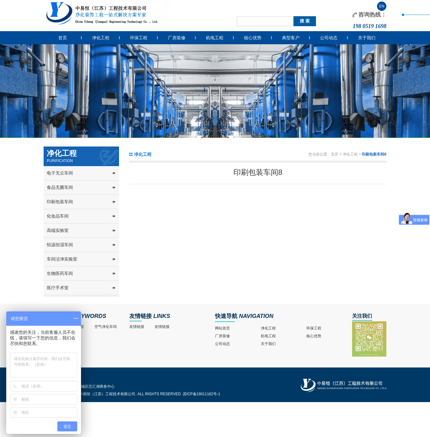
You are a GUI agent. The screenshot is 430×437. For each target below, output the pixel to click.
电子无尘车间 (60, 172)
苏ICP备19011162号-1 (201, 394)
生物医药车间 (60, 273)
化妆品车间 (58, 216)
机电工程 (214, 37)
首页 (62, 37)
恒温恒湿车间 (60, 244)
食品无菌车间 (60, 187)
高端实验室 (58, 230)
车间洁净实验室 (62, 259)
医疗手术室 (58, 287)
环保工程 (138, 37)
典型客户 (290, 37)
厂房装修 (176, 37)
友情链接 (140, 316)
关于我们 (366, 37)
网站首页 (222, 328)
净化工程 (100, 37)
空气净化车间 (105, 326)
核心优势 (252, 37)
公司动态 (328, 37)
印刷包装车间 (60, 201)
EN (382, 6)
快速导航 (226, 316)
